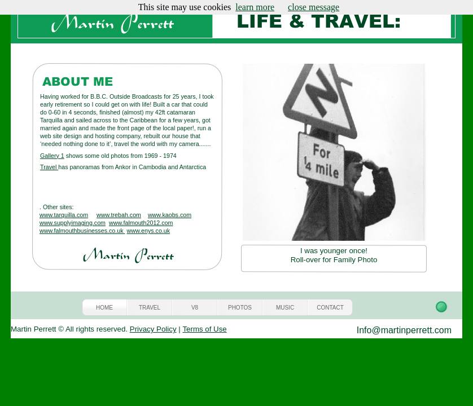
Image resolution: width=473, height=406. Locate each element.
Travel (49, 167)
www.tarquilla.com (64, 214)
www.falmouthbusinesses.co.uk (82, 230)
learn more (254, 7)
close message (313, 7)
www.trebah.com (119, 214)
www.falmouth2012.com (141, 222)
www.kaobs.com (169, 214)
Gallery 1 (52, 155)
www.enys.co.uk (148, 230)
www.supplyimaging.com (73, 222)
